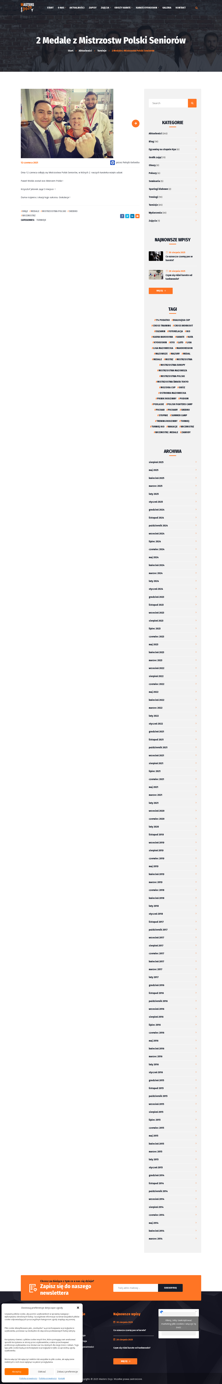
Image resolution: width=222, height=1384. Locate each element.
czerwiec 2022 (156, 684)
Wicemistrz (29, 215)
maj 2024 (154, 557)
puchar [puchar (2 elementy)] (160, 409)
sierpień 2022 (156, 676)
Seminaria (154, 181)
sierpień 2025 (156, 462)
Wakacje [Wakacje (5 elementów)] (172, 426)
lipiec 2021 (154, 771)
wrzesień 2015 (156, 1104)
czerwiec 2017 (156, 953)
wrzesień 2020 (156, 810)
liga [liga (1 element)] (189, 342)
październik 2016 (158, 1001)
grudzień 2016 (156, 985)
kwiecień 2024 (156, 565)
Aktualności (155, 133)
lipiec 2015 (154, 1119)
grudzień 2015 (156, 1080)
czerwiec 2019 (156, 858)
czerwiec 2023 (156, 636)
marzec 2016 (155, 1056)
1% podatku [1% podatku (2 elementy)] (163, 320)
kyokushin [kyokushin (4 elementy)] (160, 342)
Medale (35, 211)
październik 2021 (158, 747)
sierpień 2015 (156, 1111)
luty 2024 (154, 581)
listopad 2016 (156, 993)
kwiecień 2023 (156, 652)
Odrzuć (42, 1371)
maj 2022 (153, 691)
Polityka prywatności (28, 1378)
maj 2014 (153, 1222)
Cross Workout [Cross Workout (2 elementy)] (183, 325)
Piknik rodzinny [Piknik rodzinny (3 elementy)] (166, 398)
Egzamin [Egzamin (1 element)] (160, 331)
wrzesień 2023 (156, 612)
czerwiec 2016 (156, 1032)
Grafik (74, 1323)
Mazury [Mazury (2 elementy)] (175, 353)
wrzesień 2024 (156, 533)
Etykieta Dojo (78, 1335)
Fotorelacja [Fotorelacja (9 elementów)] (176, 331)
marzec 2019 (155, 882)
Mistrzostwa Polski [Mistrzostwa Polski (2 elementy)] (173, 376)
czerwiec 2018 (156, 890)
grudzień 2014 (156, 1175)
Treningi (153, 197)
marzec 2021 (155, 794)
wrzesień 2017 (156, 937)
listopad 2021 (156, 739)
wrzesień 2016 (156, 1008)
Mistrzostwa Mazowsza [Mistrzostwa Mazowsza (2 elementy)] (173, 370)
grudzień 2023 (156, 596)
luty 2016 (154, 1064)
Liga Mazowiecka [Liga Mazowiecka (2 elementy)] (163, 348)
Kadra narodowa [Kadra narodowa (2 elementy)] (163, 336)
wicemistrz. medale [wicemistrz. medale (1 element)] (166, 432)
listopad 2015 (156, 1088)
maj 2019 (153, 866)
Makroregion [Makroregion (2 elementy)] (185, 348)
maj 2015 (153, 1135)
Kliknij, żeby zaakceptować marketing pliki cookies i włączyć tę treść (178, 1324)
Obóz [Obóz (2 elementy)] (182, 387)
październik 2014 (158, 1191)
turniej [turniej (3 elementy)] (185, 421)
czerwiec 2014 (156, 1214)
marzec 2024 (156, 573)
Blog (151, 141)
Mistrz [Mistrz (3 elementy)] (169, 359)
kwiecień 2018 (156, 898)
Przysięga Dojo (79, 1341)
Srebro (73, 211)
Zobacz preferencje (67, 1371)
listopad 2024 (156, 517)
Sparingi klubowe (158, 188)
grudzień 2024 (156, 509)
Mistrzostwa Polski (54, 211)
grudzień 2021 (156, 731)
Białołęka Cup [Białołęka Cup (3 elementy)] (181, 320)
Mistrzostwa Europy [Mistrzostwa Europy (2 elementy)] (173, 364)
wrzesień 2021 (156, 755)
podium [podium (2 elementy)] (184, 398)
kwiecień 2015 (156, 1143)
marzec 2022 (155, 707)
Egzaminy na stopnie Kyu (162, 149)
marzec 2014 (155, 1238)
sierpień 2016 (156, 1016)
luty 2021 (153, 802)
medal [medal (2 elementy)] (186, 353)
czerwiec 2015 (156, 1127)
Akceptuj (16, 1371)
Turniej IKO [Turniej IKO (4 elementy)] (158, 426)
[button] (78, 1307)
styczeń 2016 (156, 1072)
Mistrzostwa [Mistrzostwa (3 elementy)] (184, 359)
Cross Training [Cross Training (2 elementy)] (162, 325)
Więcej (159, 290)
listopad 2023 (156, 604)
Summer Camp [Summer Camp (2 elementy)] (179, 415)
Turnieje (41, 219)
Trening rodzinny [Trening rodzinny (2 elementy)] (166, 421)
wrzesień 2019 (156, 842)
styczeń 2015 (156, 1167)
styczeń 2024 (156, 588)
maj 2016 (153, 1040)
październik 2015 (158, 1096)
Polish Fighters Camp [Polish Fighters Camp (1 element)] (179, 404)
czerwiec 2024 (156, 549)
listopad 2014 (156, 1183)
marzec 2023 (155, 660)
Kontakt (61, 1378)
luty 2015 (153, 1159)
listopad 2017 (156, 921)
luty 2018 (154, 905)
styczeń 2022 (156, 723)
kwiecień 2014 (156, 1230)
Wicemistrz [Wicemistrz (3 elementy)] (187, 426)
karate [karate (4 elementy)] (180, 336)
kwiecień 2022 (156, 699)
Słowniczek (77, 1329)
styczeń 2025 (156, 501)
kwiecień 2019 (156, 874)
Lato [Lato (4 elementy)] (180, 342)
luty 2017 (154, 977)
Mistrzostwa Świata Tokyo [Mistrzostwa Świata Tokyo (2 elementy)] (173, 381)
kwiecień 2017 (156, 961)
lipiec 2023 (154, 628)
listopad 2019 (156, 834)
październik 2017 (158, 929)
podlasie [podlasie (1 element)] (158, 404)
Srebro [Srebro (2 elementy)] (185, 409)
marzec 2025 (155, 485)
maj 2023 (153, 644)
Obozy (152, 165)
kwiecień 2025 (156, 478)
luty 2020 (154, 826)
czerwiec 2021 (156, 779)
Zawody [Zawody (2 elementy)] (186, 432)
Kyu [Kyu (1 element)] (172, 342)
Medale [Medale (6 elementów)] (157, 359)
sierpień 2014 (156, 1207)
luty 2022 (154, 715)
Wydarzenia (155, 212)
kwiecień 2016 (156, 1048)
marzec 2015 (155, 1151)
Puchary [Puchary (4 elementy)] (173, 409)
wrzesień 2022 (156, 668)
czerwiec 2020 (156, 818)
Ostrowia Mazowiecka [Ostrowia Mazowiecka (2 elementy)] (173, 392)
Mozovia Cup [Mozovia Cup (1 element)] (168, 387)
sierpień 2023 (156, 620)
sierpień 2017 (156, 945)
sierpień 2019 (156, 850)
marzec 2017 (155, 969)
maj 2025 (153, 470)
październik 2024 (158, 525)
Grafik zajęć (155, 157)
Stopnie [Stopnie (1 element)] (163, 415)
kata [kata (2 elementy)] (190, 336)
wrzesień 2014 (156, 1199)
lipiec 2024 (155, 541)
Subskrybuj (170, 1288)
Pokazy (153, 173)
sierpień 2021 (156, 763)
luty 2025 (154, 493)
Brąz (25, 211)
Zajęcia (153, 220)
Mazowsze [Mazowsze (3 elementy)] (161, 353)
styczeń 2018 (156, 913)
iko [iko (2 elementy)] (188, 331)
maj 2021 (153, 787)
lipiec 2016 (155, 1024)
